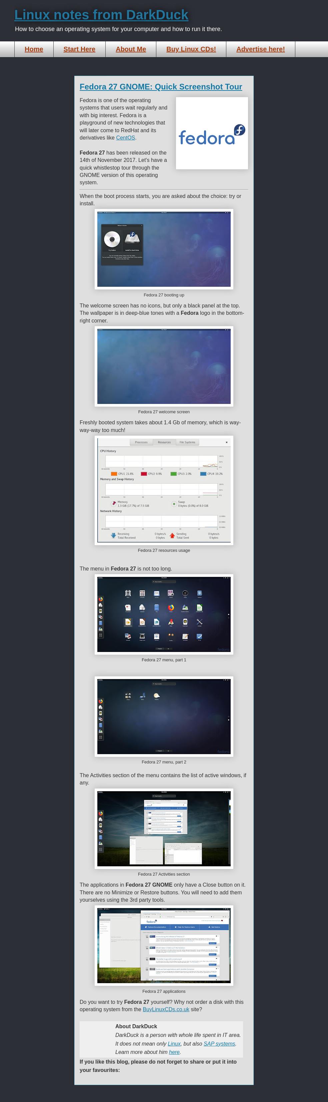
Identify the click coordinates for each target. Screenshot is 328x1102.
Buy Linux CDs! (191, 49)
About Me (131, 49)
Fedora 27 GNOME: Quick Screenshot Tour (161, 86)
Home (34, 49)
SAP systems (219, 1044)
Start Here (80, 49)
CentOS (125, 138)
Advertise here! (260, 49)
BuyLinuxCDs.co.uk (166, 1009)
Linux (174, 1044)
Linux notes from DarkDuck (101, 14)
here (174, 1052)
